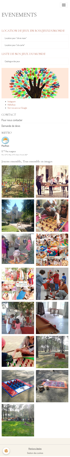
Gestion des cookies (35, 453)
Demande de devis (11, 125)
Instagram (12, 101)
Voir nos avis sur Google (17, 108)
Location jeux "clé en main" (16, 38)
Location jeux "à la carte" (15, 45)
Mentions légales (35, 448)
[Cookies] (6, 450)
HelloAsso (12, 104)
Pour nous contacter (12, 120)
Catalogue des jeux (12, 61)
